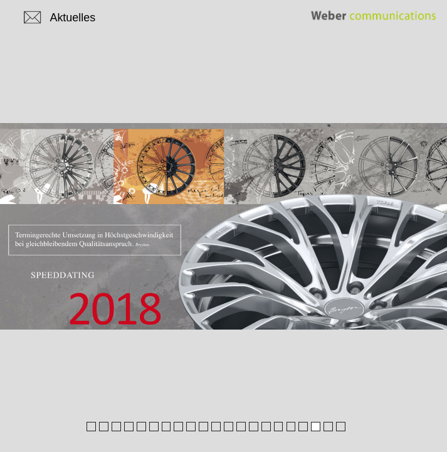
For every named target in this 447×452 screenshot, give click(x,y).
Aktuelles (72, 17)
